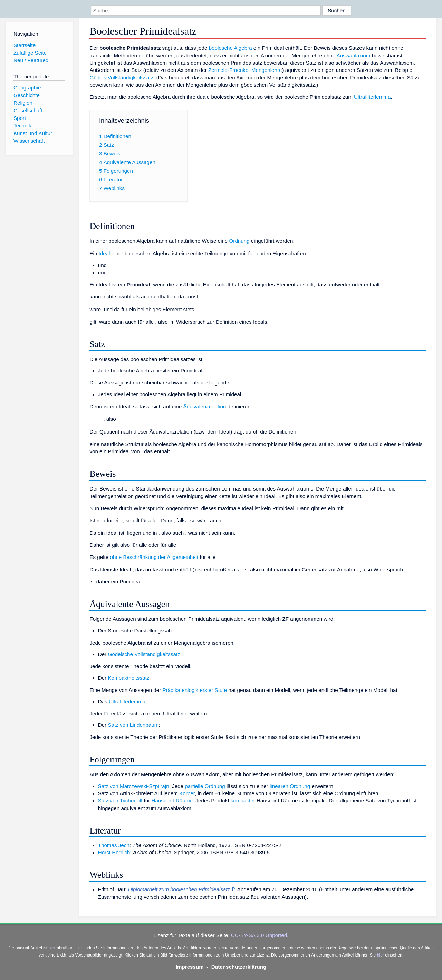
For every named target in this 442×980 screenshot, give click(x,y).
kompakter (243, 800)
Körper (187, 793)
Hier (78, 947)
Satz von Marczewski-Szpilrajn (133, 786)
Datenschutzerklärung (239, 967)
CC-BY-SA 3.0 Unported (259, 935)
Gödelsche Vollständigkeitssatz (144, 654)
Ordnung (239, 241)
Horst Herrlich (114, 852)
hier (52, 947)
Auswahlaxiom (354, 55)
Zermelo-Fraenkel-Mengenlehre (245, 70)
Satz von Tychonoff (120, 800)
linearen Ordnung (290, 786)
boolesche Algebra (230, 48)
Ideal (104, 253)
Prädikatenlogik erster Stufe (194, 690)
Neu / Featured (30, 60)
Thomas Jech (113, 845)
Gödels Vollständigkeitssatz (121, 77)
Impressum (190, 967)
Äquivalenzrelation (204, 406)
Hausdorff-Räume (172, 800)
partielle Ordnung (205, 786)
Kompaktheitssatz (128, 678)
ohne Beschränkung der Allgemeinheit (154, 557)
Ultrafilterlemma (372, 97)
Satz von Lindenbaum (133, 725)
